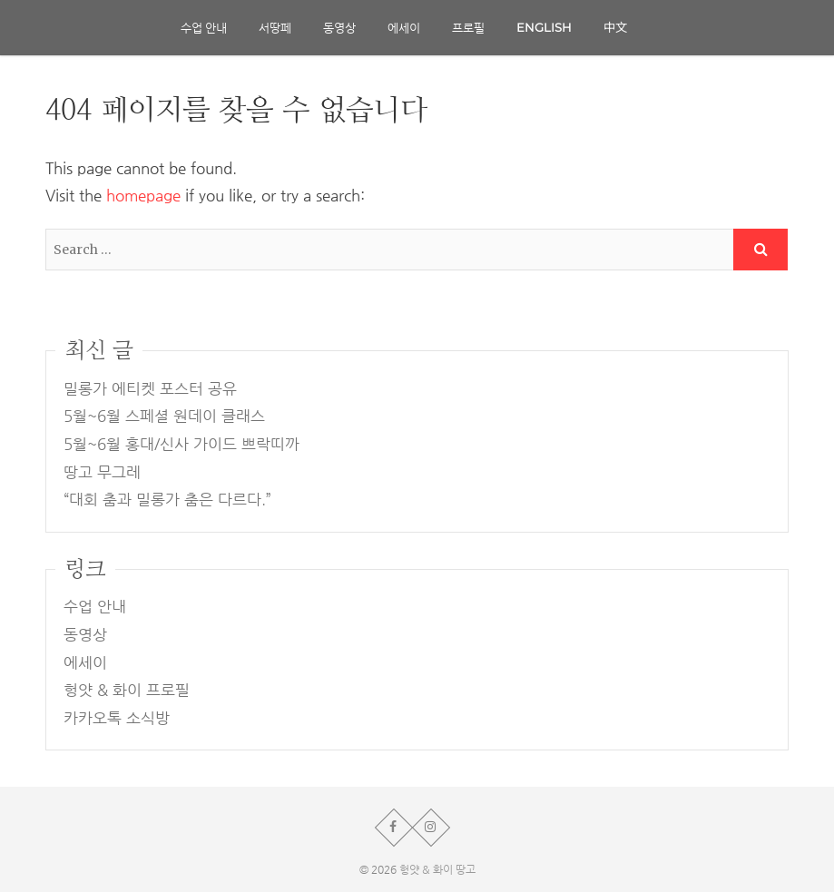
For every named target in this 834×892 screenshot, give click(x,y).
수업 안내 (204, 27)
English (544, 27)
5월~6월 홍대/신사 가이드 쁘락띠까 (181, 444)
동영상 (339, 27)
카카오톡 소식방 (117, 718)
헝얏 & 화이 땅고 (437, 869)
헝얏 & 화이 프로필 (127, 690)
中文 (615, 27)
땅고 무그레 (102, 472)
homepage (143, 195)
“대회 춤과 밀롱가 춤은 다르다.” (167, 499)
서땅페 (275, 27)
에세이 (404, 27)
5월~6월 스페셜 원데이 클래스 (164, 416)
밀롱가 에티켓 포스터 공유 (150, 388)
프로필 (468, 27)
